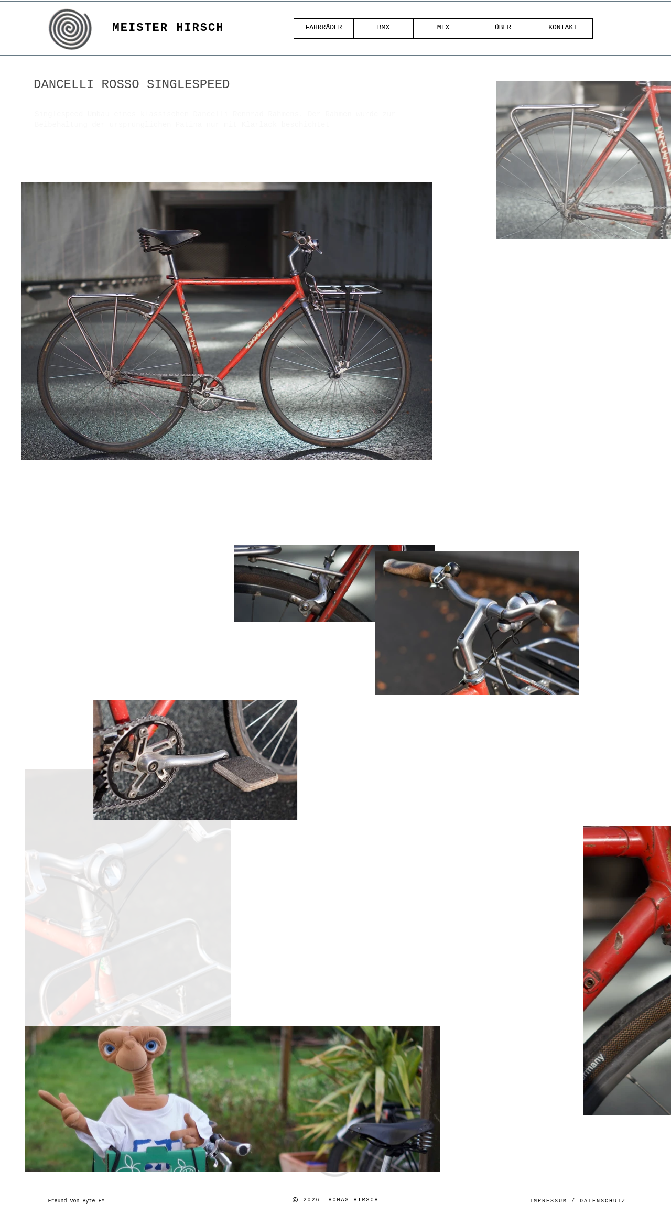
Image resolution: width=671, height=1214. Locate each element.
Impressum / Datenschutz (577, 1201)
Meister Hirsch (168, 28)
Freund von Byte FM (76, 1201)
